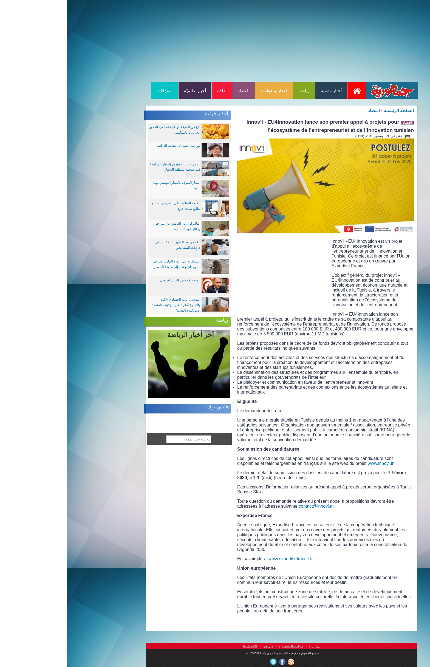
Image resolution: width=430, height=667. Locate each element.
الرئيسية (248, 646)
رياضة (237, 90)
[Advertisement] (215, 40)
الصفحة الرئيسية (332, 110)
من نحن (201, 646)
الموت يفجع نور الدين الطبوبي (114, 280)
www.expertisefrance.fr (224, 558)
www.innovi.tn (314, 463)
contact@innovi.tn (249, 506)
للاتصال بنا (183, 646)
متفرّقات (98, 90)
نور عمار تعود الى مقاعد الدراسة (112, 146)
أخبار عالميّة (128, 90)
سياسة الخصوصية (224, 646)
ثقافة (155, 90)
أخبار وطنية (264, 90)
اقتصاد (177, 90)
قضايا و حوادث (207, 90)
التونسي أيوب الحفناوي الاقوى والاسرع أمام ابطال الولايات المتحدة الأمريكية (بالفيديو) (109, 305)
